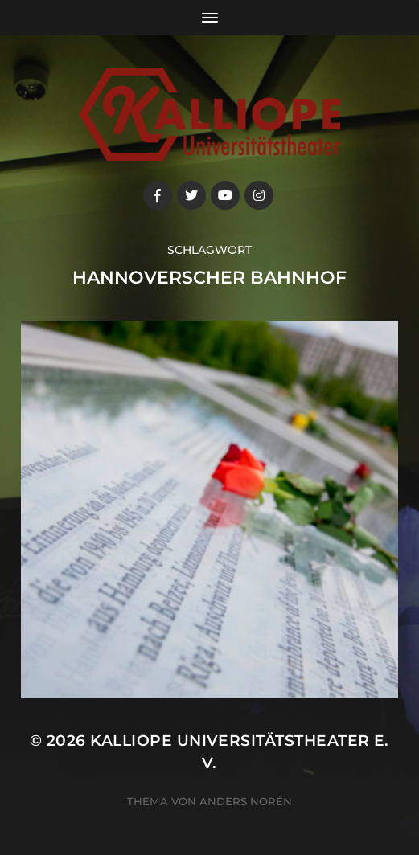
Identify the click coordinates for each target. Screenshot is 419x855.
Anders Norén (245, 801)
